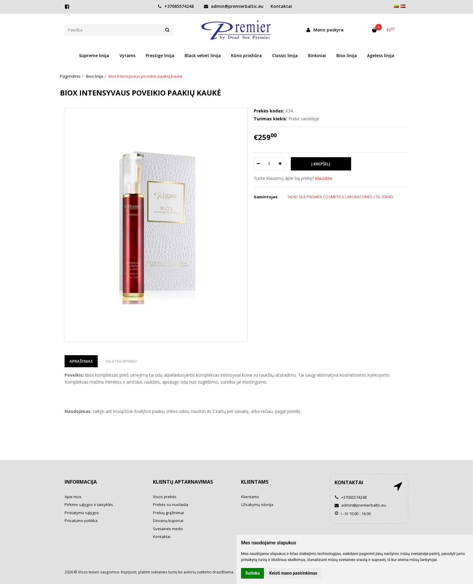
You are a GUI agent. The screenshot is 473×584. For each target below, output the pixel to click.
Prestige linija (160, 55)
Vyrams (127, 55)
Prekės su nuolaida (170, 504)
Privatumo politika (81, 520)
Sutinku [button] (252, 573)
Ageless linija (380, 55)
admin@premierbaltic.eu (233, 6)
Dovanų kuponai (168, 520)
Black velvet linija (203, 55)
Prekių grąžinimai (168, 512)
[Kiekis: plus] (280, 163)
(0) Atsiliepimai (121, 361)
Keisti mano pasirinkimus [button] (293, 573)
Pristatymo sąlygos (82, 512)
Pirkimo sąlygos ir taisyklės (89, 504)
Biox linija (346, 55)
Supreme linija (94, 55)
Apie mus (73, 496)
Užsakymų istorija (257, 504)
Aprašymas (81, 361)
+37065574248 (175, 6)
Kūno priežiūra (246, 55)
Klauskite (323, 178)
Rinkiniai (317, 55)
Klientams (254, 482)
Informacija (81, 482)
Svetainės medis (168, 528)
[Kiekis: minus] (258, 163)
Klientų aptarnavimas (183, 482)
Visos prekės (164, 496)
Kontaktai (281, 6)
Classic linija (285, 55)
